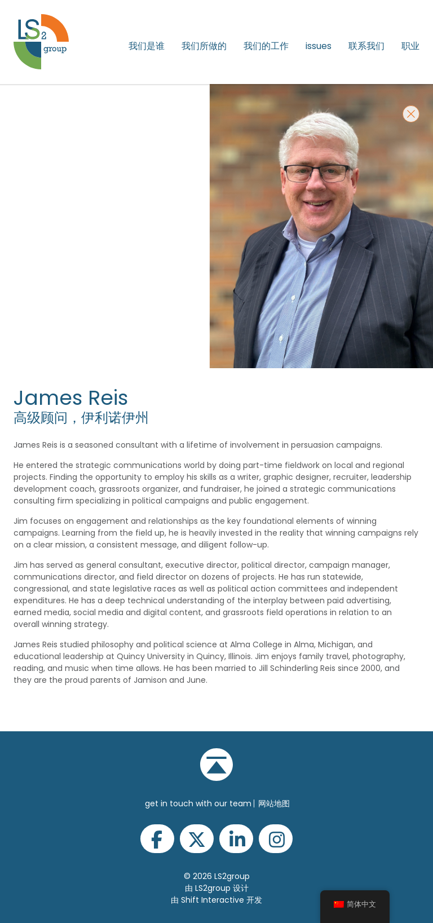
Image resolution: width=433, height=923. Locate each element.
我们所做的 (204, 45)
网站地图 (274, 803)
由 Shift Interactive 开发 (216, 900)
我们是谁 (147, 45)
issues (319, 45)
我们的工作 (266, 45)
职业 (410, 45)
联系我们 (366, 45)
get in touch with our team (198, 803)
